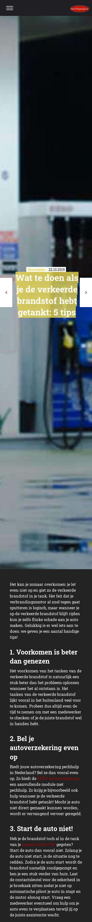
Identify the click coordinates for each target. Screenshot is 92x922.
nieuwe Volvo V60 (38, 844)
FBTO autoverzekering (58, 778)
